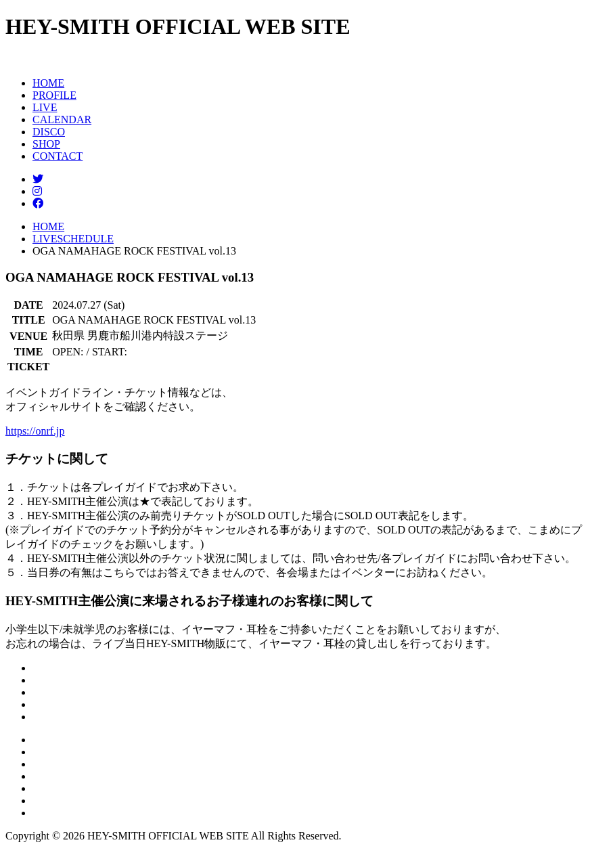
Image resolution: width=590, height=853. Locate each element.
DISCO (48, 131)
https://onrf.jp (35, 431)
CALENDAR (61, 119)
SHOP (46, 144)
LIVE (44, 107)
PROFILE (54, 95)
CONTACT (57, 156)
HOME (48, 83)
